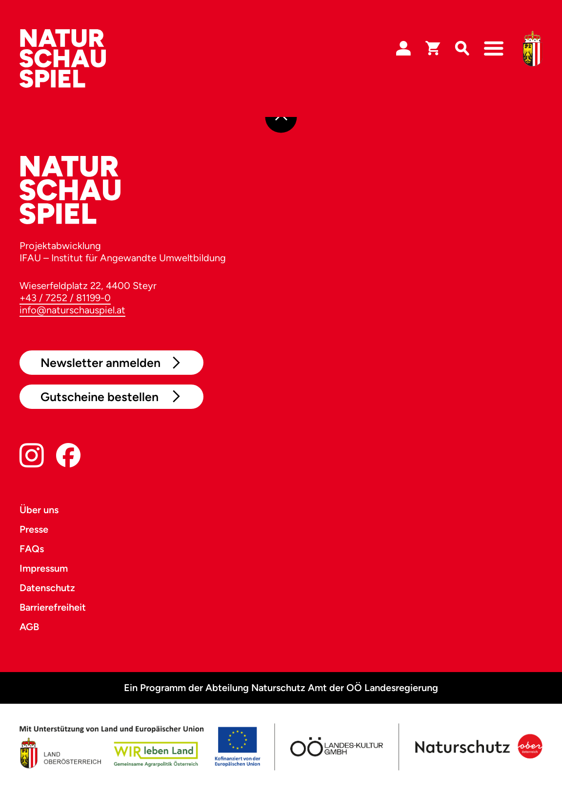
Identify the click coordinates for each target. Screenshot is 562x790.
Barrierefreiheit (53, 607)
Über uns (39, 510)
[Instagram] (32, 457)
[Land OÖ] (140, 747)
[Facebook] (68, 457)
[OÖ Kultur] (336, 747)
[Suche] (462, 49)
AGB (29, 627)
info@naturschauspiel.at (72, 310)
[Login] (403, 49)
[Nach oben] (281, 117)
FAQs (32, 549)
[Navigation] (493, 48)
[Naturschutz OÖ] (477, 747)
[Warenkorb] (432, 49)
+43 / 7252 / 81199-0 (65, 298)
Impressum (44, 568)
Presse (34, 529)
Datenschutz (47, 588)
